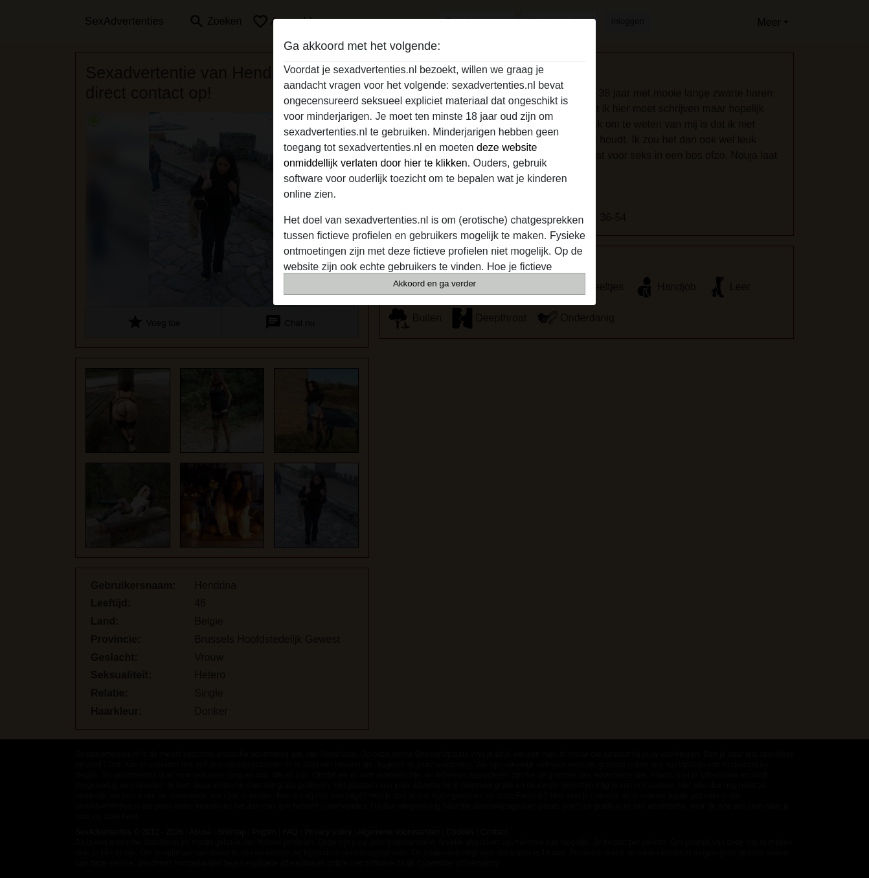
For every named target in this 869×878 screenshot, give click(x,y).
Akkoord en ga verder (434, 283)
